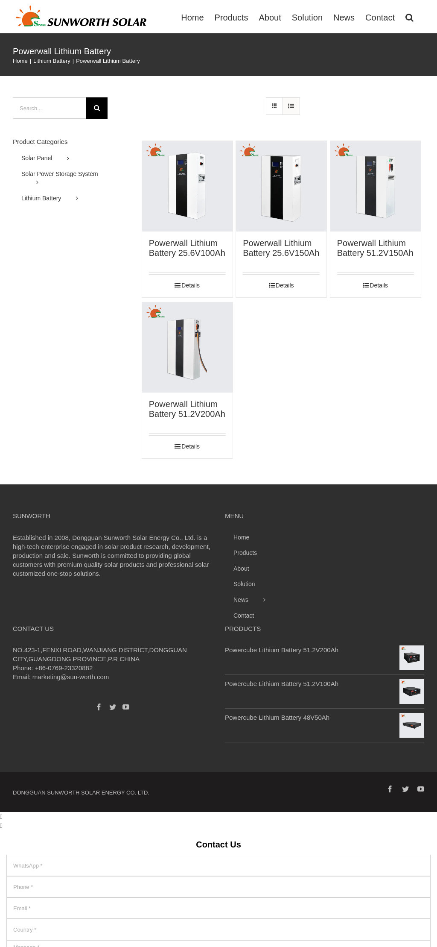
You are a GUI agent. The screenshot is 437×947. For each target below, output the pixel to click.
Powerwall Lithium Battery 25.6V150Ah (281, 248)
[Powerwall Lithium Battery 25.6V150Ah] (281, 186)
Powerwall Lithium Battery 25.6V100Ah (187, 248)
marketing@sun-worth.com (70, 676)
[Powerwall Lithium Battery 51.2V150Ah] (375, 186)
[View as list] (291, 106)
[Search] (409, 16)
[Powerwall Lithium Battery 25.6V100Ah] (187, 186)
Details (190, 285)
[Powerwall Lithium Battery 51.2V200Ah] (187, 347)
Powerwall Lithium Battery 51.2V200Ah (187, 409)
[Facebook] (99, 707)
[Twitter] (112, 707)
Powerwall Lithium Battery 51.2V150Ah (375, 248)
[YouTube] (125, 707)
